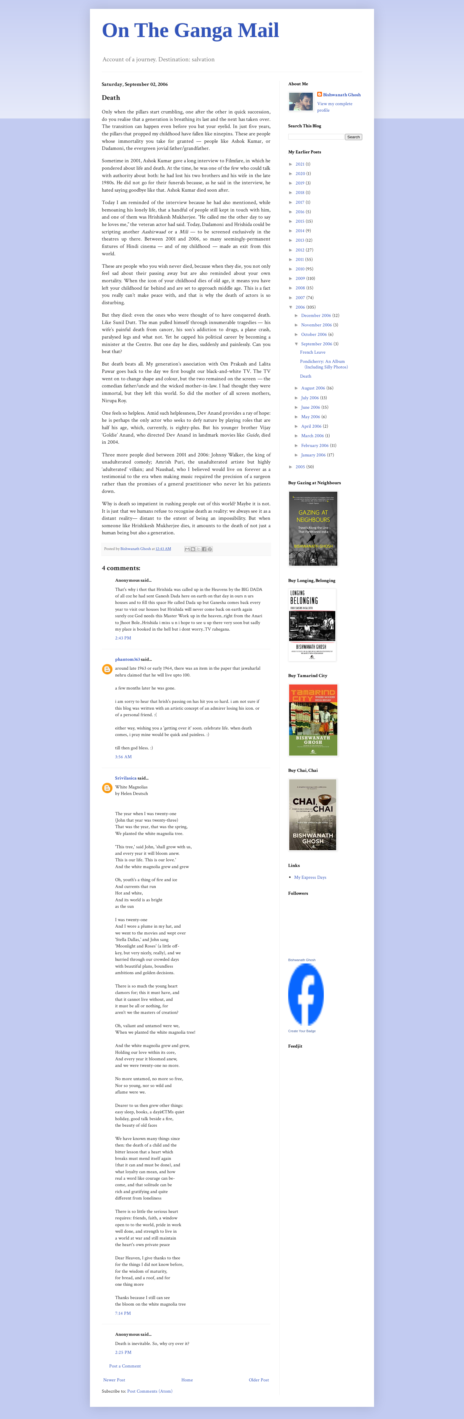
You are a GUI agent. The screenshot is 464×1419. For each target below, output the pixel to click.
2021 (301, 164)
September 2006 (317, 344)
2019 (301, 183)
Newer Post (114, 1380)
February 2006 (315, 445)
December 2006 (316, 315)
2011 (300, 259)
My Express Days (310, 877)
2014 (301, 231)
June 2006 (311, 407)
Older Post (259, 1380)
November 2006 (317, 325)
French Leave (313, 352)
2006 (301, 307)
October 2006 (314, 334)
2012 (301, 250)
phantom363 (127, 659)
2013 (300, 240)
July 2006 (310, 398)
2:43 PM (123, 638)
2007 (301, 298)
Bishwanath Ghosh (342, 95)
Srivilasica (126, 778)
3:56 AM (123, 757)
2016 (301, 212)
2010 (301, 269)
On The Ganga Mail (190, 30)
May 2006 (311, 417)
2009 (301, 278)
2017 (301, 202)
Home (187, 1380)
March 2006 (313, 436)
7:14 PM (123, 1313)
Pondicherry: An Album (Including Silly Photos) (324, 364)
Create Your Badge (302, 1031)
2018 (301, 193)
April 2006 (312, 426)
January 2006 (314, 455)
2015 (301, 221)
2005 (301, 467)
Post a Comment (125, 1366)
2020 (301, 174)
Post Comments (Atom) (150, 1391)
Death (305, 376)
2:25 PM (123, 1352)
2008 (301, 288)
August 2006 (313, 388)
